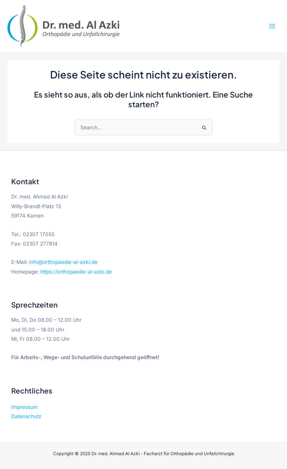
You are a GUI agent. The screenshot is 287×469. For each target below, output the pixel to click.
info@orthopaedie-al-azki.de (63, 262)
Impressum (24, 407)
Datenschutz (26, 416)
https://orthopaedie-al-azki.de (76, 272)
